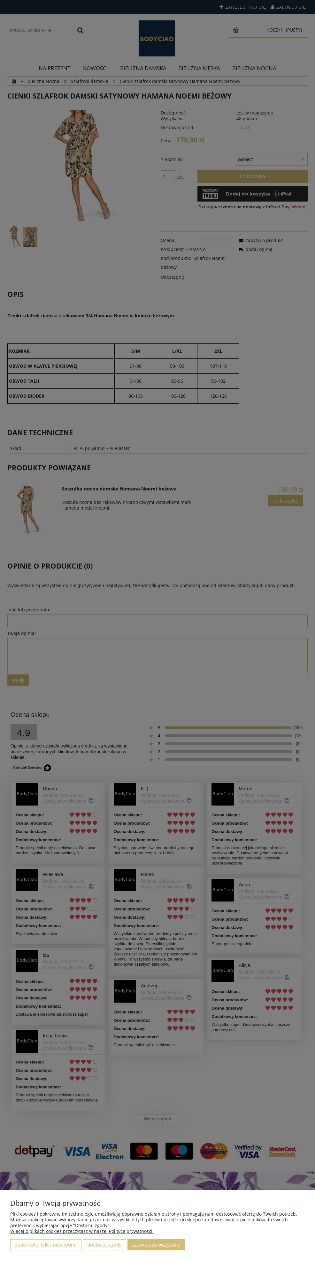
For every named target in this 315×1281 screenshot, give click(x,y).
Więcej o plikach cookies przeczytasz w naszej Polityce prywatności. (82, 1231)
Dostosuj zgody (104, 1245)
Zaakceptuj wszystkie (156, 1245)
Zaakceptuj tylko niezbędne (46, 1245)
